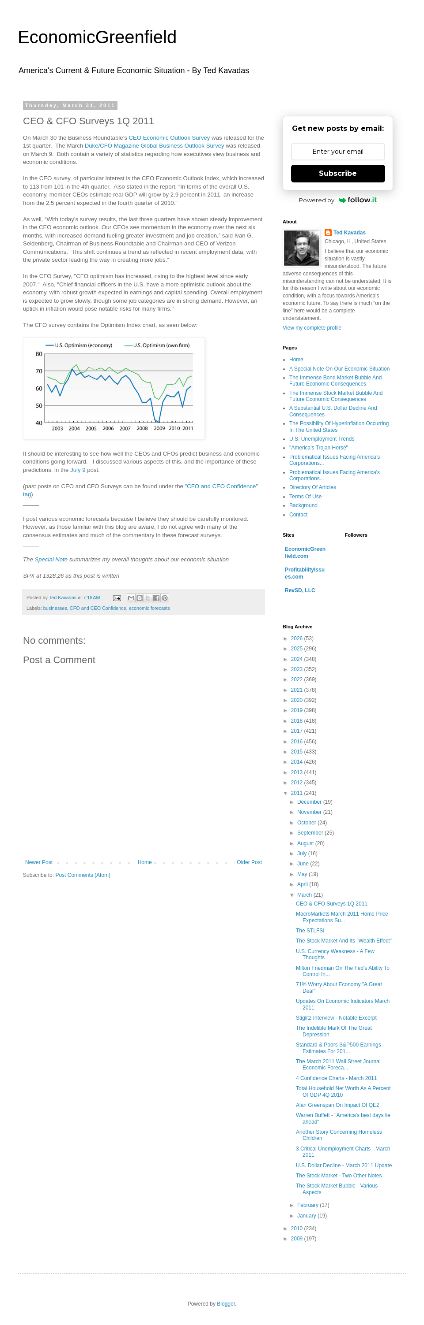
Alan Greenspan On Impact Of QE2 (337, 1105)
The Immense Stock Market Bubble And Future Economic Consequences (335, 396)
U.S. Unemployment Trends (321, 439)
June (303, 864)
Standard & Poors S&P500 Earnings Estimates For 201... (338, 1048)
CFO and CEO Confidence (98, 608)
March (305, 895)
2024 (297, 659)
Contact (298, 515)
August (306, 843)
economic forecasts (149, 608)
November (310, 812)
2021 (297, 690)
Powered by (338, 200)
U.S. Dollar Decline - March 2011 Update (344, 1165)
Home (145, 862)
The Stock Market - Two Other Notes (339, 1176)
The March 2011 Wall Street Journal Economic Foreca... (338, 1064)
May (303, 874)
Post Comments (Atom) (82, 875)
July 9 (77, 470)
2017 (297, 731)
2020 (297, 700)
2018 (297, 721)
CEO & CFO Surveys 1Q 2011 (331, 904)
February (308, 1205)
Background (303, 505)
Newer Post (39, 862)
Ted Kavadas (349, 233)
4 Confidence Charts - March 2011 (336, 1078)
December (310, 802)
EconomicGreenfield (97, 37)
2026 (297, 638)
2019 (297, 710)
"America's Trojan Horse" (318, 448)
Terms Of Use (305, 497)
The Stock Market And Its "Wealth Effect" (344, 941)
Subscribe (338, 173)
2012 (297, 782)
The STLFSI (310, 931)
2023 (297, 669)
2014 (297, 762)
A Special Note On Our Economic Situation (339, 369)
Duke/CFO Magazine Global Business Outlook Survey (154, 145)
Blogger (226, 1304)
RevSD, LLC (300, 590)
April (303, 884)
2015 (297, 752)
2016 (297, 742)
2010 (297, 1228)
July (302, 853)
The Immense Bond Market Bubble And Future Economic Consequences (335, 381)
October (307, 823)
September (311, 833)
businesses (55, 608)
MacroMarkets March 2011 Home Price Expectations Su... (342, 917)
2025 (297, 649)
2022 (297, 679)
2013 (297, 772)
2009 (297, 1239)
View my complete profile (312, 328)
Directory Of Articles (312, 487)
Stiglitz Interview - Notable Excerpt (336, 1018)
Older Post (249, 862)
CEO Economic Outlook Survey (169, 137)
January (307, 1216)
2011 (297, 793)
